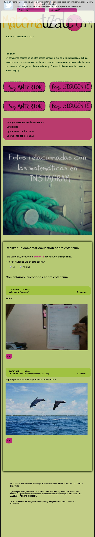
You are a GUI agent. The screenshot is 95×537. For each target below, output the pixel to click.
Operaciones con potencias (20, 136)
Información (56, 10)
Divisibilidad (12, 127)
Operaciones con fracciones (20, 131)
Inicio (9, 36)
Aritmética (20, 36)
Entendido (23, 10)
